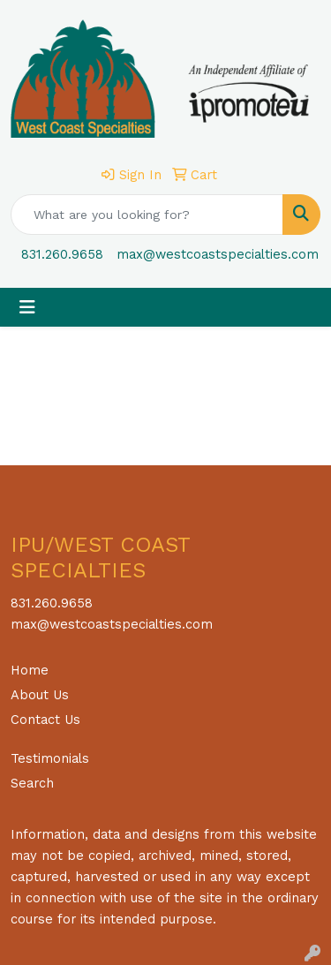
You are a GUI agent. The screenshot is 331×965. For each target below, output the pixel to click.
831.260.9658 (62, 254)
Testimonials (50, 758)
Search (32, 783)
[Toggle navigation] (27, 307)
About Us (40, 695)
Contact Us (45, 720)
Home (30, 670)
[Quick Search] (147, 214)
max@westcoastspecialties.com (218, 254)
